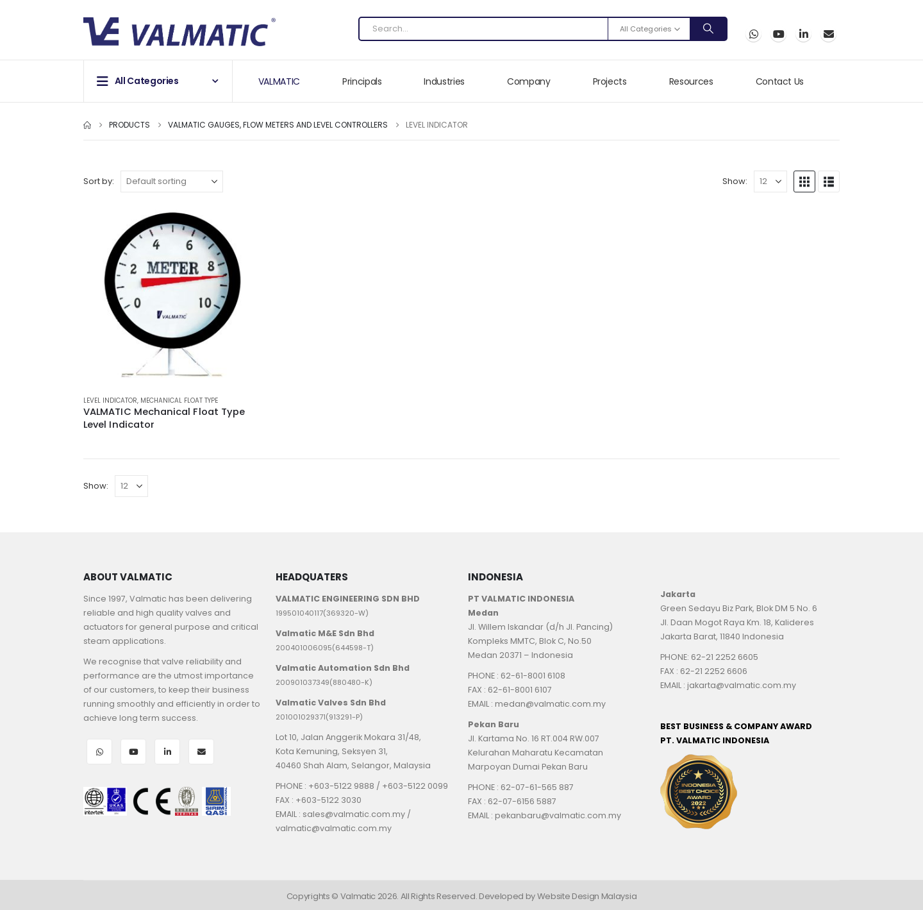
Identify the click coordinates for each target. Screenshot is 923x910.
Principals (362, 81)
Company (529, 81)
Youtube (133, 751)
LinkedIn (167, 751)
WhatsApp (753, 34)
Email (828, 34)
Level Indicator (110, 400)
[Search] (708, 29)
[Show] (770, 181)
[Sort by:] (172, 181)
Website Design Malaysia (587, 896)
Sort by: (98, 181)
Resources (691, 81)
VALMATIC (279, 81)
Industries (444, 81)
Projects (610, 81)
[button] (804, 181)
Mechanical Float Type (179, 400)
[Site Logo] (179, 31)
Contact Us (780, 81)
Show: (734, 181)
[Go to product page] (173, 295)
